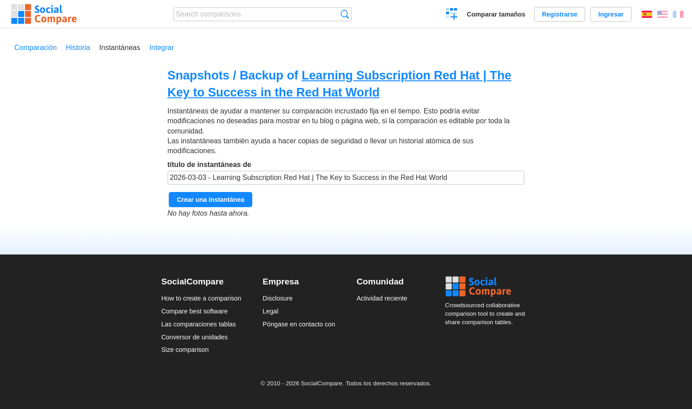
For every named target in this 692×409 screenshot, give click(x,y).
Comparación (35, 47)
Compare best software (194, 311)
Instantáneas (119, 47)
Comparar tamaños (496, 14)
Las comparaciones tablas (198, 324)
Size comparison (184, 349)
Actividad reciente (382, 298)
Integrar (161, 47)
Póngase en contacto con (299, 324)
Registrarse (559, 14)
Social (488, 286)
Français (678, 14)
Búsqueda (345, 14)
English (662, 14)
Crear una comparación (452, 15)
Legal (270, 311)
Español (647, 14)
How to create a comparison (201, 298)
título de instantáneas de (346, 173)
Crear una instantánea (210, 199)
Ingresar (611, 14)
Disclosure (277, 298)
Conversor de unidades (194, 337)
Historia (78, 47)
